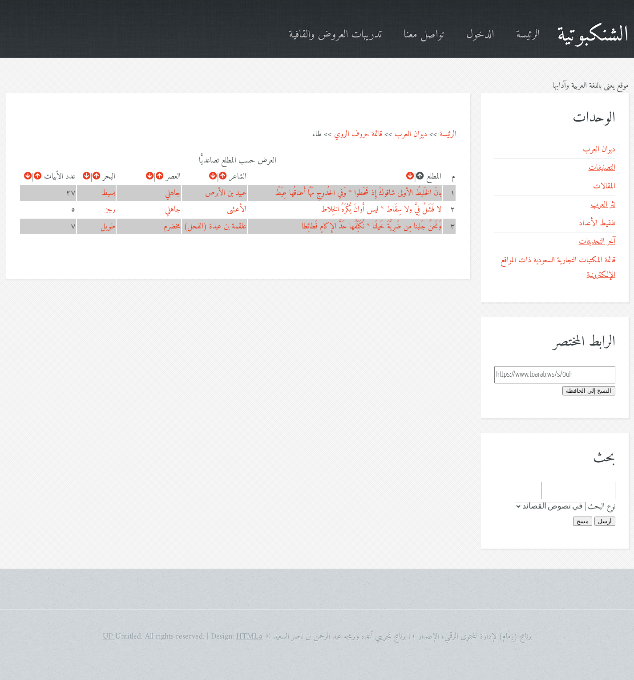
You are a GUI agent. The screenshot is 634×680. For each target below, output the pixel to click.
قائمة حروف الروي (358, 134)
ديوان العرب (411, 134)
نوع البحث (601, 506)
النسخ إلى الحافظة (588, 390)
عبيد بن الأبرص (225, 193)
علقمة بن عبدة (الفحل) (215, 226)
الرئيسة (528, 35)
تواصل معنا (424, 35)
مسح (583, 521)
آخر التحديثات (597, 241)
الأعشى (236, 209)
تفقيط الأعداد (597, 223)
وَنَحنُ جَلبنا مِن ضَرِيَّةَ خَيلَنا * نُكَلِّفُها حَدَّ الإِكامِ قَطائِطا (371, 226)
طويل (108, 226)
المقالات (604, 186)
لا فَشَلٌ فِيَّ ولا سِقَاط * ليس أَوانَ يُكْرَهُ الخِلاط (381, 209)
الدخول (480, 35)
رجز (110, 209)
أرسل (605, 521)
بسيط (108, 193)
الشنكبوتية (593, 35)
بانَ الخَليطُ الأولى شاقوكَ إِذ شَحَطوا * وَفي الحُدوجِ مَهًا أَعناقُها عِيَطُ (358, 193)
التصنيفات (602, 168)
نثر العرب (603, 205)
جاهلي (173, 193)
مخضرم (172, 226)
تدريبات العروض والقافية (335, 35)
